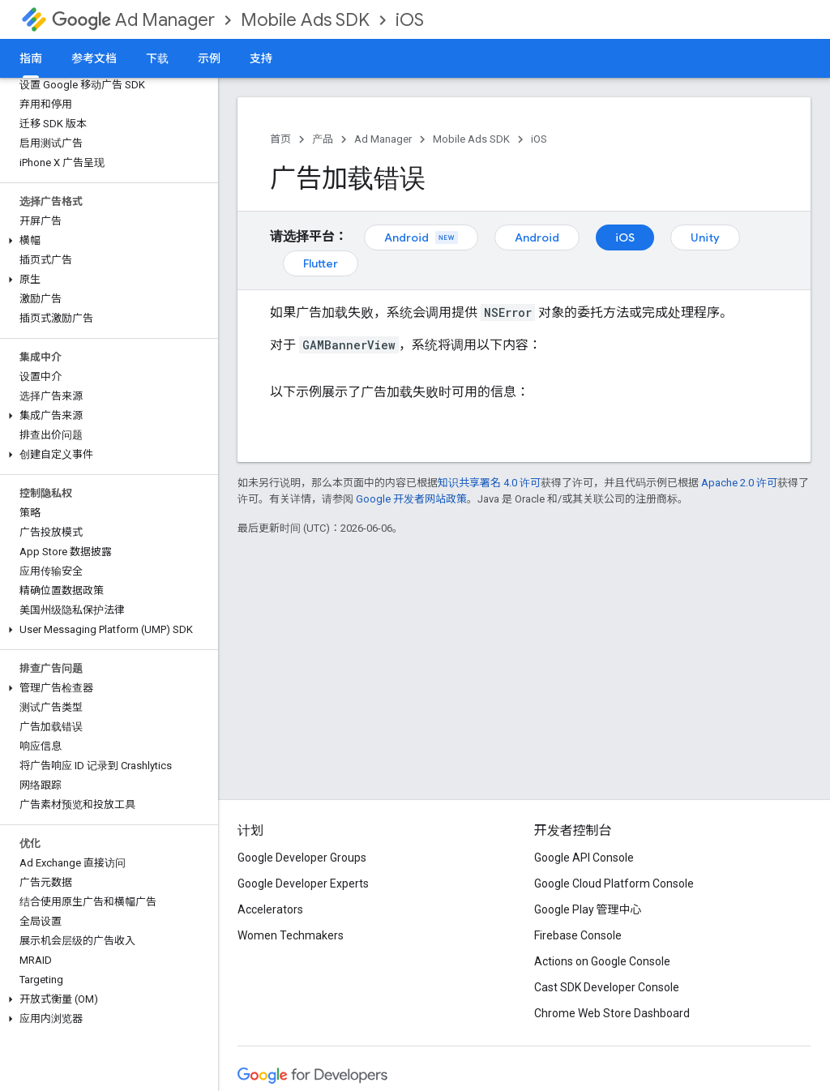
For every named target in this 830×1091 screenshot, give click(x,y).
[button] (106, 240)
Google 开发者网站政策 (411, 499)
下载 (157, 58)
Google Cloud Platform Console (614, 883)
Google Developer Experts (303, 883)
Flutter (320, 263)
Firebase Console (578, 935)
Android (421, 237)
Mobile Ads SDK (305, 20)
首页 (280, 139)
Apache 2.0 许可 (739, 483)
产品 (322, 139)
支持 (261, 58)
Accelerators (270, 909)
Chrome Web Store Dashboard (612, 1013)
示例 (209, 58)
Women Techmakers (290, 935)
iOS (410, 20)
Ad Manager (133, 20)
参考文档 (94, 58)
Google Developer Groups (301, 857)
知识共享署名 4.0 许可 (489, 483)
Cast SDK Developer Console (606, 987)
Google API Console (584, 857)
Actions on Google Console (602, 961)
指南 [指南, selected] (30, 58)
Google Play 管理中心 (588, 909)
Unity (705, 237)
